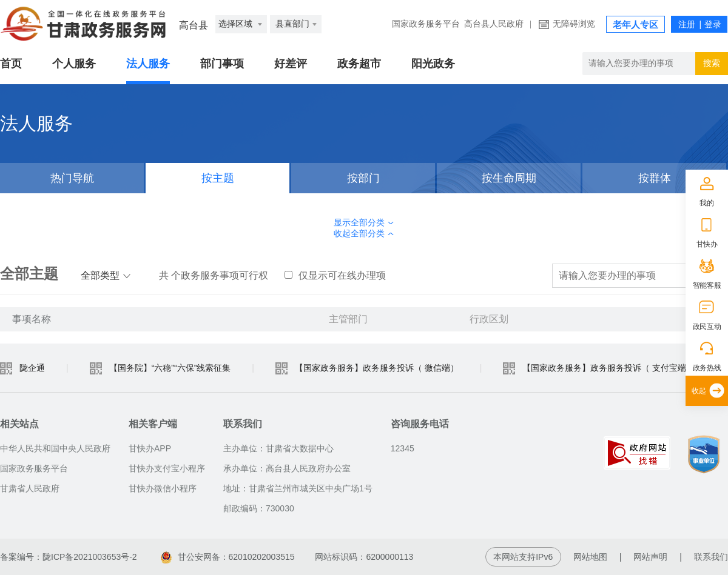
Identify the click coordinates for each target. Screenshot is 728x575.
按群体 (654, 178)
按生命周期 (509, 178)
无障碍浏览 (574, 23)
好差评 (290, 64)
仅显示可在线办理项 (335, 275)
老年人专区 (635, 25)
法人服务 (148, 64)
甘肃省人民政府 (29, 488)
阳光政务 (433, 64)
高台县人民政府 (494, 23)
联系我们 (711, 557)
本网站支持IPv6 (523, 557)
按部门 (363, 178)
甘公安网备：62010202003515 (228, 557)
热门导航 (72, 178)
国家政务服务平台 (426, 23)
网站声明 (650, 557)
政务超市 (359, 64)
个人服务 (74, 64)
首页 (11, 64)
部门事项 (222, 64)
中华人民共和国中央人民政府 (55, 448)
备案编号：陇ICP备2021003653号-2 (68, 557)
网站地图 (590, 557)
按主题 (217, 178)
